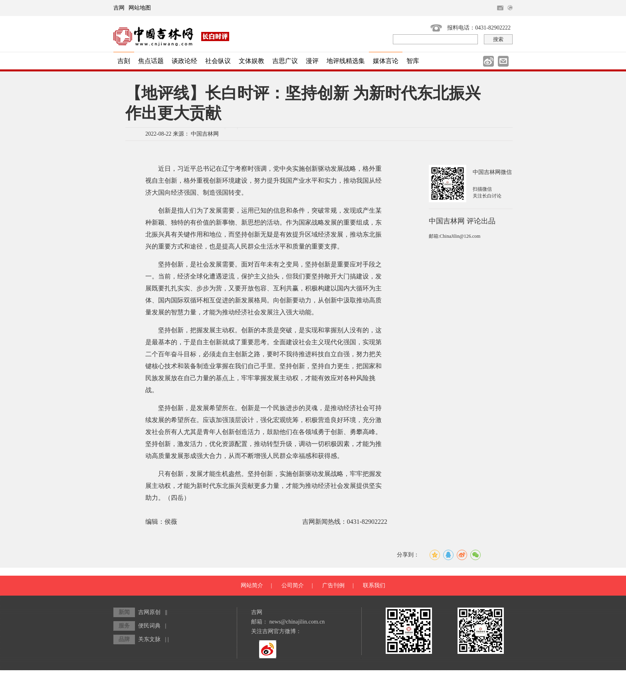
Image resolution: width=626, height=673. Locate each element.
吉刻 (123, 60)
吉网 (119, 8)
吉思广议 (285, 60)
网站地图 (140, 8)
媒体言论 (385, 60)
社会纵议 (218, 60)
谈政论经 (184, 60)
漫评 (312, 60)
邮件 (503, 61)
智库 (412, 60)
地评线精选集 (346, 60)
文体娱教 (251, 60)
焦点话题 (151, 60)
